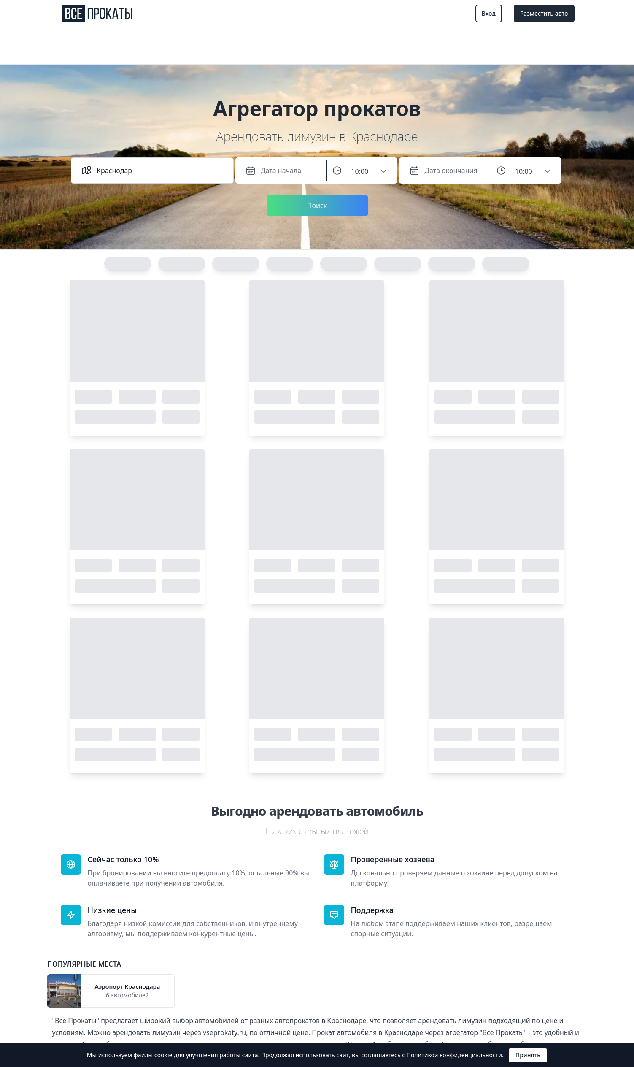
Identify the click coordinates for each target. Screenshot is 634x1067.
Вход (489, 13)
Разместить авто (544, 13)
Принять (527, 1055)
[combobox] (160, 170)
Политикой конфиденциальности (454, 1055)
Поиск (317, 205)
